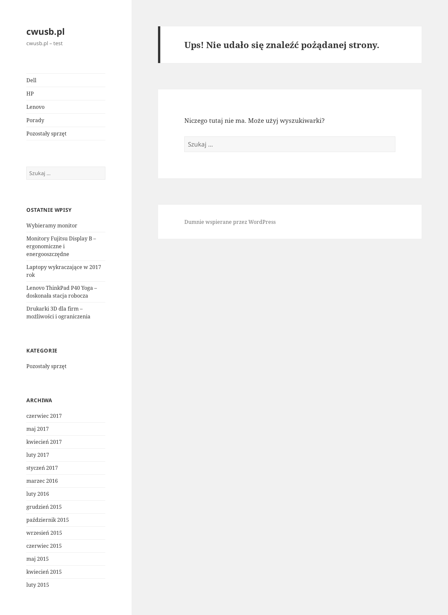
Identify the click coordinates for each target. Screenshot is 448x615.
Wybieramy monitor (51, 225)
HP (30, 93)
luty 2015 (37, 584)
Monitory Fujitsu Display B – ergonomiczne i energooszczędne (61, 246)
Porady (35, 120)
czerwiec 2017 (44, 415)
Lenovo (35, 106)
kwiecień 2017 (44, 441)
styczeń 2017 (42, 467)
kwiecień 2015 (44, 571)
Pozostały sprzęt (46, 133)
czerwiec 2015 (44, 545)
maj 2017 (37, 428)
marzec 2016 (42, 480)
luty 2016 (37, 493)
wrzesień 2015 (44, 532)
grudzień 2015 (44, 506)
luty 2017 (37, 454)
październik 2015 (47, 519)
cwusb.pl (45, 31)
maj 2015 (37, 558)
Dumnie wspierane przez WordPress (230, 221)
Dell (31, 80)
